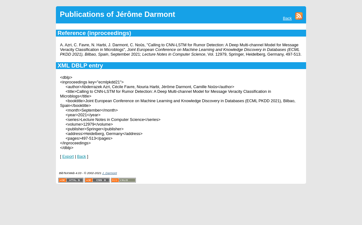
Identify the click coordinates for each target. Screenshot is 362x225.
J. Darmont (109, 173)
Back (287, 18)
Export (68, 156)
